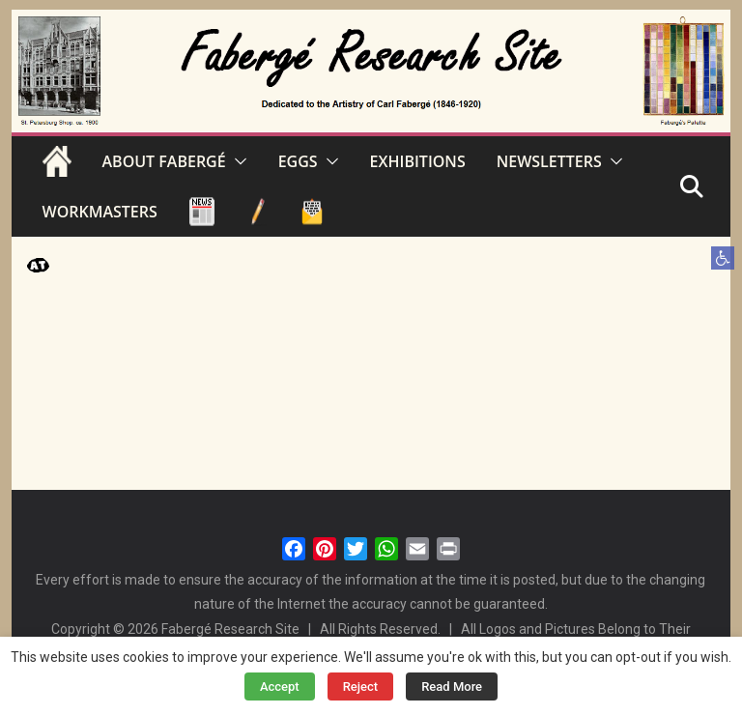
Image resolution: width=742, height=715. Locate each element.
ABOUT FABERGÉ (164, 161)
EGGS (298, 161)
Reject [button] (361, 686)
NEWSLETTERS (549, 161)
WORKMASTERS (100, 211)
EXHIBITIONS (418, 161)
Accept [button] (280, 686)
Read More (451, 686)
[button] (722, 258)
